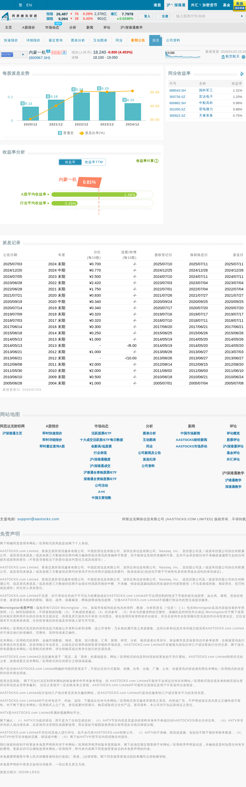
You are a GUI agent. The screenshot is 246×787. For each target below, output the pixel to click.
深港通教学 (233, 487)
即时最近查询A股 (52, 446)
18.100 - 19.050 (105, 57)
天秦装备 (206, 115)
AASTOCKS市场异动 (191, 446)
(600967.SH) (39, 57)
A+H (101, 492)
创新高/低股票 (101, 446)
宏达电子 (206, 96)
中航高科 (206, 103)
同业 (149, 446)
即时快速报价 (52, 433)
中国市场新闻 (191, 433)
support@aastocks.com (38, 519)
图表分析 (149, 433)
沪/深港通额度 (101, 459)
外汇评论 (233, 459)
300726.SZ (177, 97)
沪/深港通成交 (101, 466)
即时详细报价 (52, 440)
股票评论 (233, 440)
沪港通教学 (233, 480)
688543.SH (177, 90)
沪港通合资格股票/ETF (101, 472)
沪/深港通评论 (233, 446)
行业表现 (101, 453)
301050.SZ (177, 109)
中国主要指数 (101, 498)
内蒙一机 (37, 52)
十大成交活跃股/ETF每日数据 (101, 440)
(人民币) (85, 52)
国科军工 (206, 90)
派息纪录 (149, 459)
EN (29, 5)
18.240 (99, 52)
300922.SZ (177, 115)
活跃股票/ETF (101, 433)
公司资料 (149, 466)
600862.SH (177, 103)
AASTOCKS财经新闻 (191, 440)
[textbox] (209, 16)
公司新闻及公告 (149, 453)
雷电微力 (206, 109)
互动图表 (149, 440)
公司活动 (101, 485)
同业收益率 (179, 73)
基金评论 (233, 453)
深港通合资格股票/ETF (101, 479)
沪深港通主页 (12, 433)
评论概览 (233, 433)
